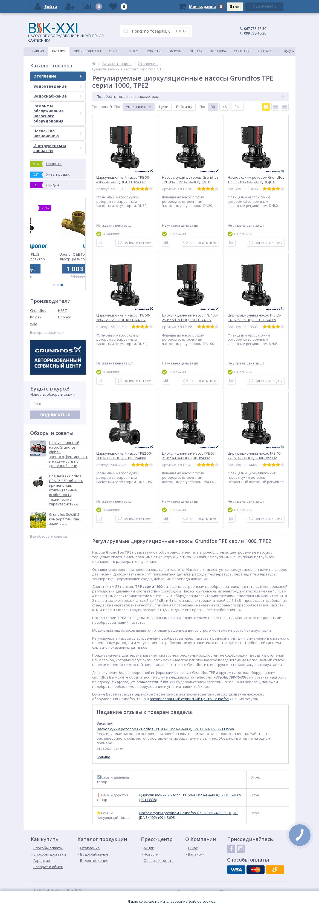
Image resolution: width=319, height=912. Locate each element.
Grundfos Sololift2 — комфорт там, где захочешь (66, 519)
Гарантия (242, 51)
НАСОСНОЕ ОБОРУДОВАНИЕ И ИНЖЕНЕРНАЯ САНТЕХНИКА (66, 32)
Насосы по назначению (57, 133)
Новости (153, 51)
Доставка (218, 51)
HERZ (62, 310)
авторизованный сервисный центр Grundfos (189, 698)
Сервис (114, 51)
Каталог (59, 51)
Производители (87, 51)
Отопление (57, 76)
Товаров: (100, 106)
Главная (37, 51)
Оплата (196, 51)
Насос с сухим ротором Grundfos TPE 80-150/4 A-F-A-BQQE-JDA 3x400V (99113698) (188, 815)
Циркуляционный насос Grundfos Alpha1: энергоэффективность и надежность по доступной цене (68, 454)
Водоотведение (57, 86)
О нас (133, 51)
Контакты (265, 51)
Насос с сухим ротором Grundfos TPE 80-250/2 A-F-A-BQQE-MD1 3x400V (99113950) (165, 728)
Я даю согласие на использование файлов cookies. (172, 901)
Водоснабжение (57, 96)
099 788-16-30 (255, 33)
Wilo (33, 323)
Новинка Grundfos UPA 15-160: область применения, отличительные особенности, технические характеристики (66, 490)
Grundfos (38, 310)
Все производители (47, 332)
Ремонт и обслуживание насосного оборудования (57, 113)
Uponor (64, 317)
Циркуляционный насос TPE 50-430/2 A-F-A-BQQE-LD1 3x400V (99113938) (190, 797)
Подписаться (55, 414)
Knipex (36, 317)
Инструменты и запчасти (57, 148)
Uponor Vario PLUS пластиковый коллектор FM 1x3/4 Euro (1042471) (58, 256)
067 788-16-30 (255, 28)
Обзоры (175, 51)
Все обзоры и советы (48, 536)
